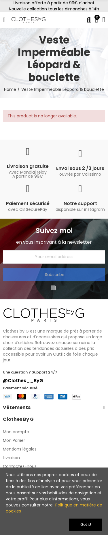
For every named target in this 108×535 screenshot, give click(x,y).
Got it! (85, 524)
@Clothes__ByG (23, 380)
